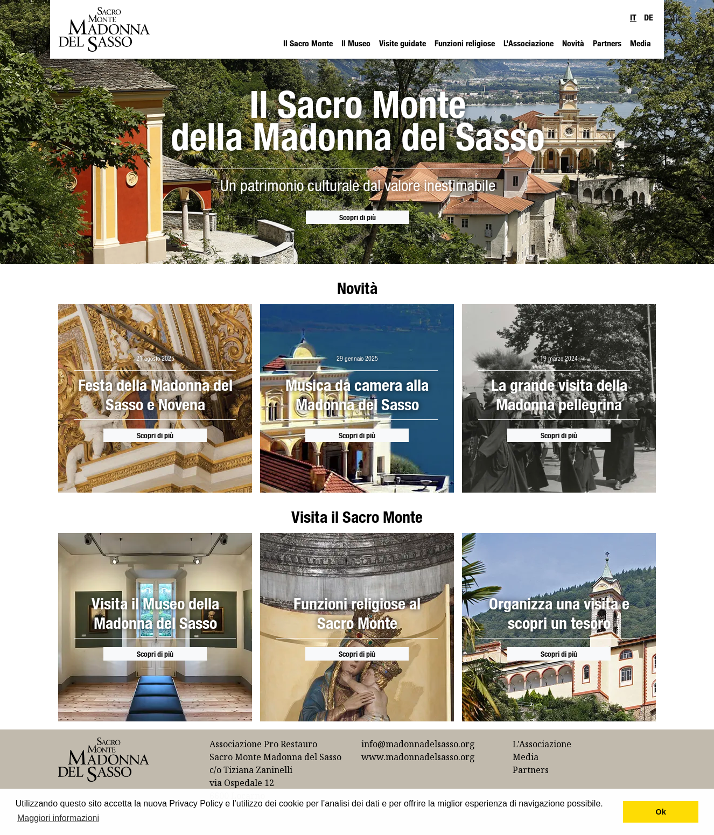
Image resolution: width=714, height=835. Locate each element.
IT (633, 17)
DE (648, 17)
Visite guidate (402, 43)
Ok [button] (661, 812)
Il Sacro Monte (308, 43)
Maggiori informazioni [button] (58, 818)
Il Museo (355, 43)
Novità (573, 43)
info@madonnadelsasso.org (418, 744)
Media (640, 43)
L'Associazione (528, 43)
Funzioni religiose (465, 43)
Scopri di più (357, 217)
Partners (607, 43)
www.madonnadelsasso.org (418, 757)
